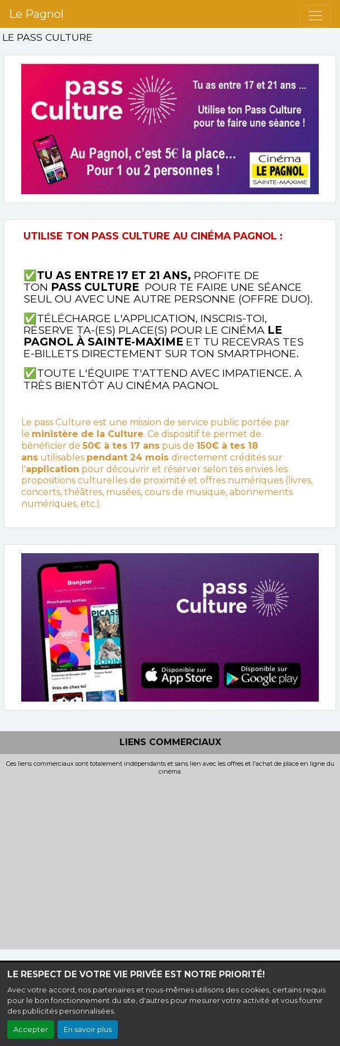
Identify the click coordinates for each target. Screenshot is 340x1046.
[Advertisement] (170, 859)
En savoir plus (88, 1029)
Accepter (30, 1029)
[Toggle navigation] (315, 15)
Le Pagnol (36, 14)
